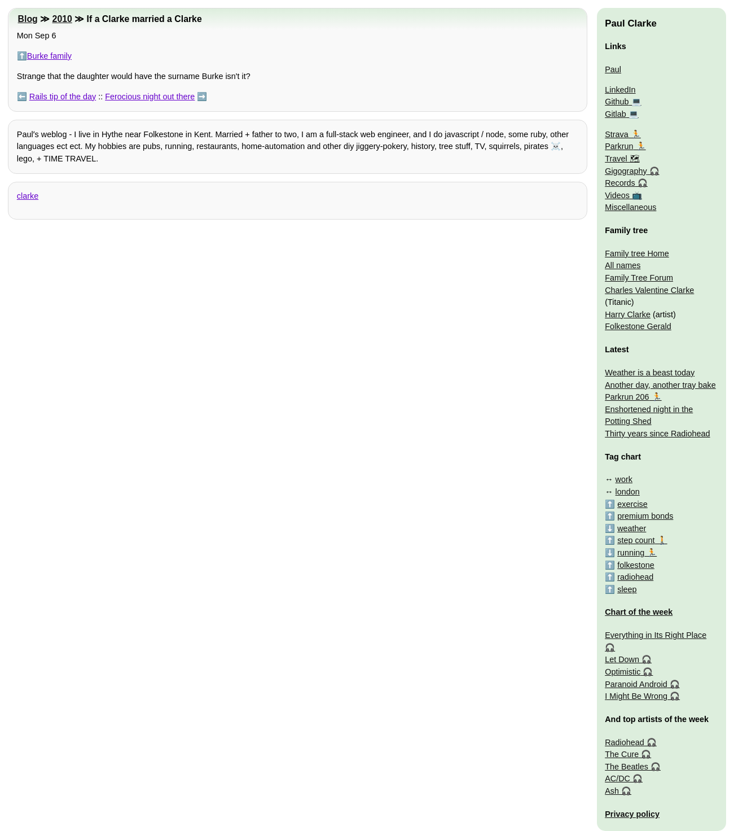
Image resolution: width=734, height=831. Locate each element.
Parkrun (619, 146)
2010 (62, 19)
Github (616, 101)
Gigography (626, 171)
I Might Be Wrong (636, 696)
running (630, 552)
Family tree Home (637, 253)
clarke (27, 195)
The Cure (622, 754)
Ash (612, 790)
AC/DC (617, 778)
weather (631, 528)
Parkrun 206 (627, 396)
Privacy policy (632, 814)
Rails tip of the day (62, 96)
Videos (617, 195)
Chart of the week (639, 611)
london (628, 491)
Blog (28, 19)
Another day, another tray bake (660, 385)
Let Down (622, 659)
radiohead (635, 576)
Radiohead (624, 742)
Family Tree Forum (639, 277)
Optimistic (622, 671)
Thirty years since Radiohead (657, 433)
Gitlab (615, 114)
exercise (632, 504)
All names (622, 265)
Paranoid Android (636, 684)
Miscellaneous (630, 207)
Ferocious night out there (150, 96)
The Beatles (626, 766)
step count (635, 540)
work (624, 479)
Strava (616, 134)
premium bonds (645, 516)
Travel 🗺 (622, 158)
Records (620, 182)
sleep (626, 589)
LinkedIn (620, 89)
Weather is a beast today (650, 372)
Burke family (49, 55)
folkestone (635, 565)
